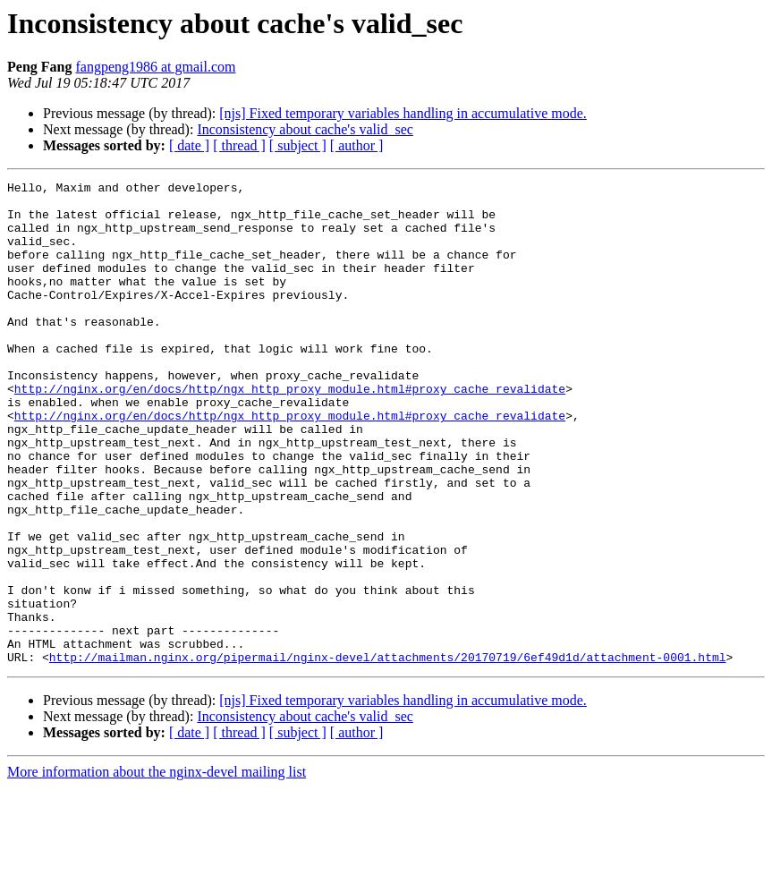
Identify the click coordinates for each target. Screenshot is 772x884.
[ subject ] (298, 145)
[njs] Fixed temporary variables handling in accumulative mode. (403, 113)
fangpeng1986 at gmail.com (155, 66)
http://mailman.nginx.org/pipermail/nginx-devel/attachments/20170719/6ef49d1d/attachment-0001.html (387, 753)
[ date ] (189, 145)
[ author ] (357, 145)
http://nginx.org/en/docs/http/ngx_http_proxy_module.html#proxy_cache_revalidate (289, 431)
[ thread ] (239, 145)
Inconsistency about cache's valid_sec (304, 129)
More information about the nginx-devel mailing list (156, 868)
